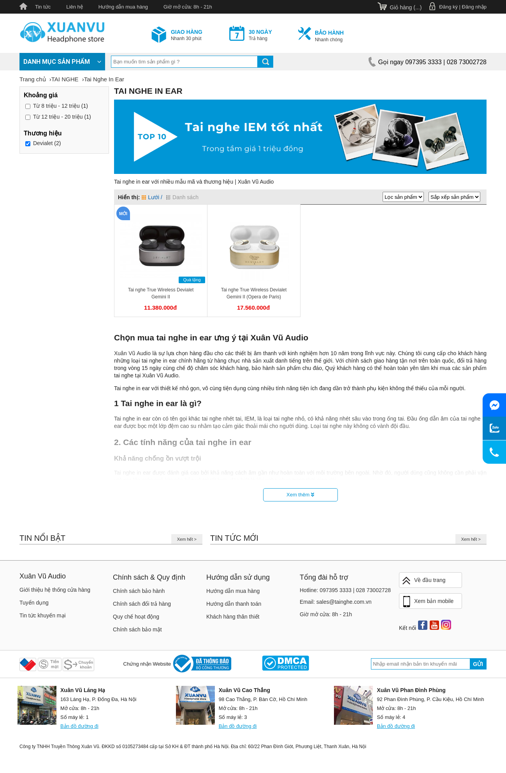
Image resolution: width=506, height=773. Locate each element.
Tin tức (43, 7)
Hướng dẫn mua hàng (123, 7)
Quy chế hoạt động (136, 616)
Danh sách (182, 197)
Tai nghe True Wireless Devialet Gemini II (161, 293)
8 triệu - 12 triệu (56, 106)
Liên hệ (74, 7)
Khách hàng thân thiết (232, 616)
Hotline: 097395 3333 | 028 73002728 (345, 590)
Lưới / (152, 197)
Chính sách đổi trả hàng (142, 604)
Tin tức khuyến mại (42, 615)
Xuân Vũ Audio (132, 353)
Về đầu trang (423, 580)
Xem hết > (187, 539)
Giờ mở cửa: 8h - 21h (187, 7)
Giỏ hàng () (406, 7)
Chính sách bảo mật (137, 629)
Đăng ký (448, 7)
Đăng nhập (474, 7)
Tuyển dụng (34, 602)
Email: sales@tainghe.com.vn (336, 602)
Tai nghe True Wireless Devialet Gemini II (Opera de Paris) (254, 293)
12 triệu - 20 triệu (58, 117)
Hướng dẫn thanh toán (233, 604)
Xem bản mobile (427, 602)
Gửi (478, 664)
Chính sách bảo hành (139, 591)
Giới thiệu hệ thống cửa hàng (54, 590)
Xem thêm (300, 495)
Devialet (43, 143)
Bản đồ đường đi (79, 726)
